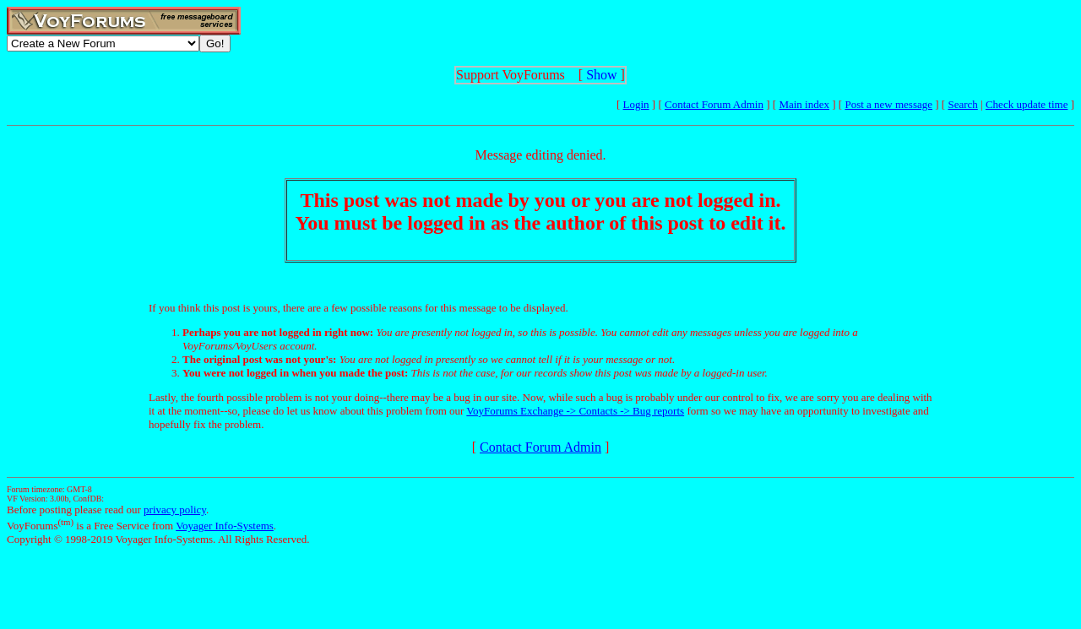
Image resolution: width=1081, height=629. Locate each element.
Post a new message (888, 104)
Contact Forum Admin (714, 104)
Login (636, 104)
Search (962, 104)
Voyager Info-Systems (225, 525)
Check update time (1026, 104)
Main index (804, 104)
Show (601, 75)
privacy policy (175, 509)
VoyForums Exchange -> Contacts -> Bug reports (575, 410)
